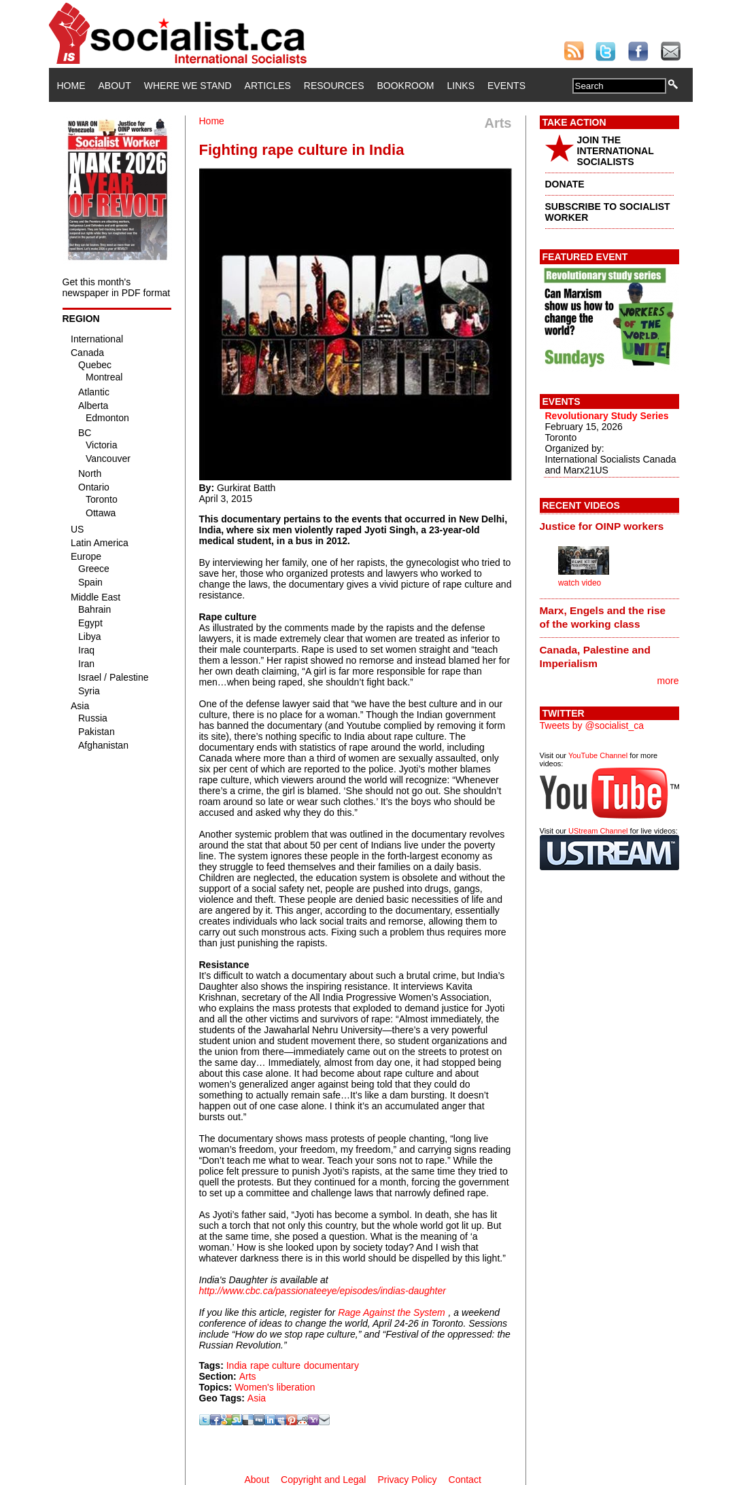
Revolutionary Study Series (607, 415)
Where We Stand (188, 85)
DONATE (565, 184)
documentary (331, 1365)
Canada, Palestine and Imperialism (595, 656)
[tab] (609, 526)
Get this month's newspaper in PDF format (117, 287)
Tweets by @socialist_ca (592, 725)
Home (71, 85)
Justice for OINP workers (602, 526)
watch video (579, 583)
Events (506, 85)
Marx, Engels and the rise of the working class (603, 617)
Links (461, 85)
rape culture (275, 1365)
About (115, 85)
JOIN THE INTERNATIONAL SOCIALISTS (615, 151)
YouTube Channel (597, 755)
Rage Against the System (391, 1312)
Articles (268, 85)
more (668, 680)
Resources (334, 85)
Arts (247, 1376)
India (236, 1365)
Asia (256, 1398)
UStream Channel (597, 831)
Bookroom (405, 85)
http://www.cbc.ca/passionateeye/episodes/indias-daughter (322, 1290)
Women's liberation (275, 1387)
